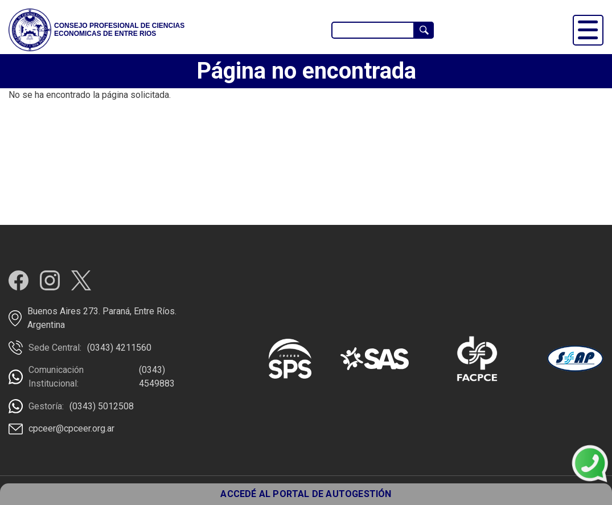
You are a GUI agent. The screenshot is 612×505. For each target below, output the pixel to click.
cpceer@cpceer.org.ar (71, 428)
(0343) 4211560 (119, 347)
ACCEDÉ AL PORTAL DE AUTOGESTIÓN (305, 493)
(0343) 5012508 (101, 406)
